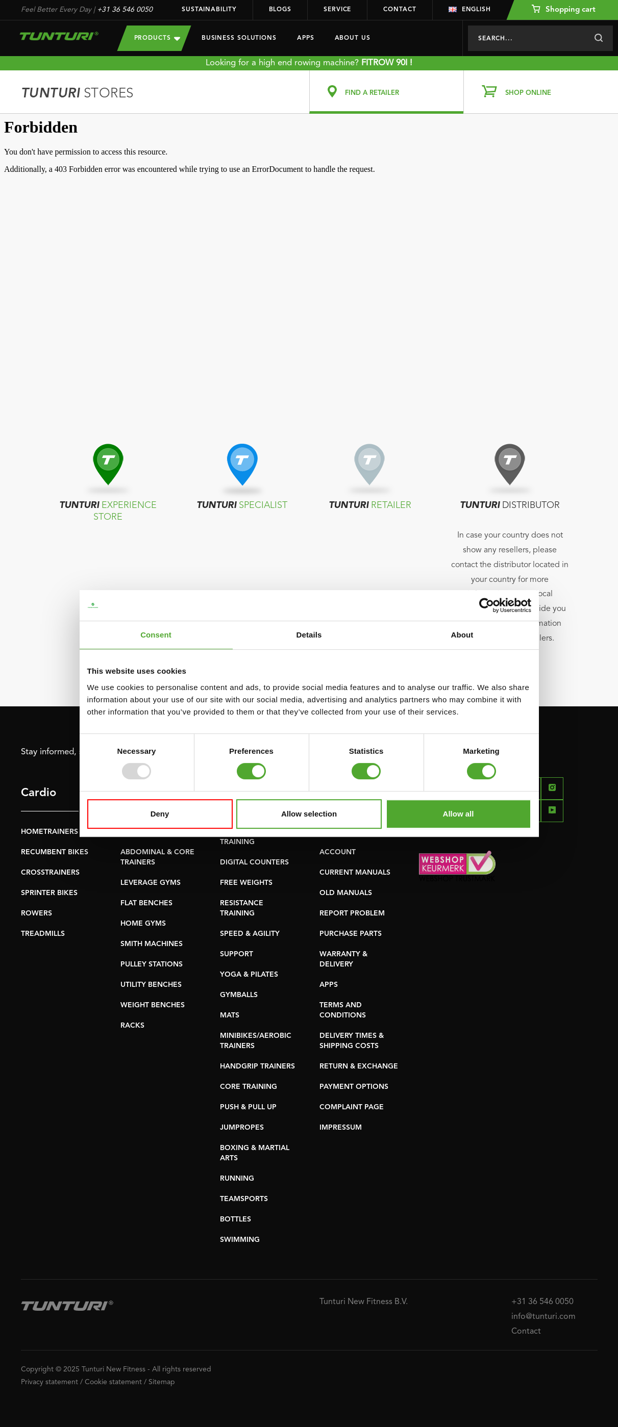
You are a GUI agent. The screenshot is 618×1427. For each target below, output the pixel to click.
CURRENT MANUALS (354, 872)
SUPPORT (236, 954)
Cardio (38, 793)
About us (352, 38)
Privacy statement (49, 1382)
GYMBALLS (239, 995)
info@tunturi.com (543, 1317)
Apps (305, 38)
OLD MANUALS (345, 893)
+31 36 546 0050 (125, 9)
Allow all (458, 813)
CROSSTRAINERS (50, 872)
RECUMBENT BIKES (54, 852)
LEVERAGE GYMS (150, 882)
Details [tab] (309, 634)
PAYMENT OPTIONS (353, 1086)
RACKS (132, 1025)
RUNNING (237, 1178)
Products (157, 38)
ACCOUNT (337, 852)
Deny (160, 813)
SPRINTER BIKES (49, 893)
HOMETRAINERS (49, 831)
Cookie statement (113, 1382)
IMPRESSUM (340, 1127)
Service (337, 10)
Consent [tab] (155, 634)
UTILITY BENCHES (151, 984)
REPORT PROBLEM (352, 913)
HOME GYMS (143, 923)
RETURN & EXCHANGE (358, 1066)
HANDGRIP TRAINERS (257, 1066)
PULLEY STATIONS (151, 964)
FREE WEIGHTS (246, 882)
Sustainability (209, 10)
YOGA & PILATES (249, 974)
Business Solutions (239, 38)
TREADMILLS (43, 933)
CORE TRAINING (248, 1086)
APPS (328, 984)
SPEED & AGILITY (250, 933)
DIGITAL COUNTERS (254, 862)
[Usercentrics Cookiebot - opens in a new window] (486, 605)
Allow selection (309, 813)
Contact (399, 10)
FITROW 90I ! (386, 63)
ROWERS (36, 913)
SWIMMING (240, 1239)
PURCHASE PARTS (350, 933)
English (470, 10)
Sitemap (162, 1382)
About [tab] (462, 634)
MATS (229, 1015)
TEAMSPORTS (244, 1199)
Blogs (280, 10)
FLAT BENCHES (146, 903)
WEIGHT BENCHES (152, 1005)
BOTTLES (235, 1219)
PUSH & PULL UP (248, 1107)
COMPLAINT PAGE (351, 1107)
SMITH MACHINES (151, 944)
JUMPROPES (242, 1127)
